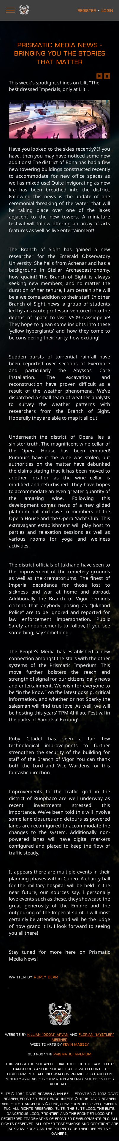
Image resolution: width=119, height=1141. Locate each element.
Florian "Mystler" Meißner (83, 1037)
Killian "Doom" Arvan (48, 1034)
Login (107, 10)
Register (86, 10)
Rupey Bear (46, 977)
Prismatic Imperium (72, 1054)
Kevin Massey (76, 1044)
